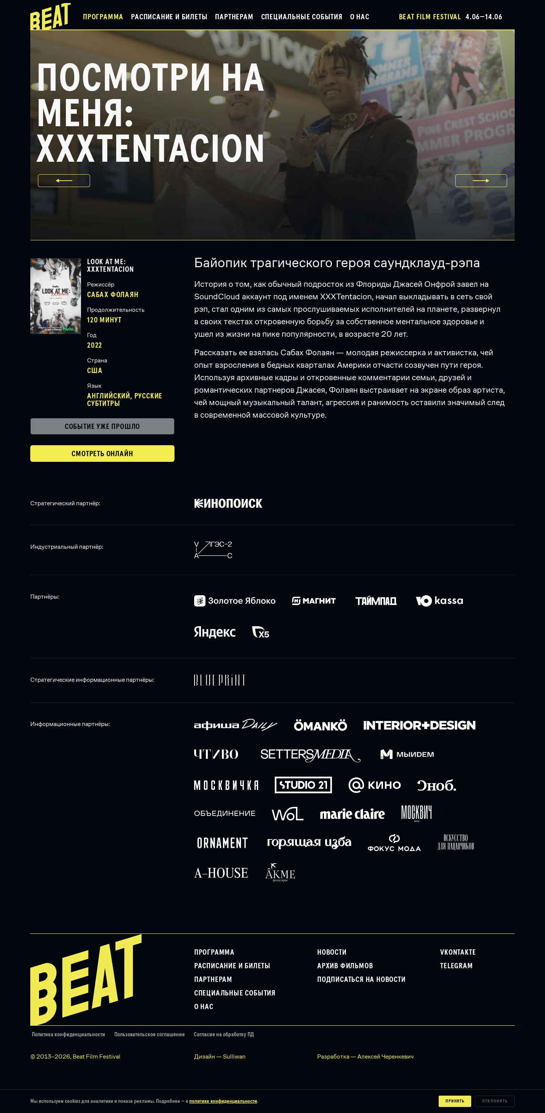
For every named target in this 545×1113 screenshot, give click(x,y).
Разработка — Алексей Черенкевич (365, 1056)
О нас (359, 17)
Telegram (456, 966)
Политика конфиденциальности (68, 1034)
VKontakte (458, 952)
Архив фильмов (345, 966)
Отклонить (495, 1101)
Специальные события (302, 17)
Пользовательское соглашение (149, 1034)
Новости (332, 952)
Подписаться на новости (361, 979)
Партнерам (234, 17)
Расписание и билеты (169, 17)
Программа (103, 17)
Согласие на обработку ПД (224, 1034)
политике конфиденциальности (223, 1101)
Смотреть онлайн (102, 454)
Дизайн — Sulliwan (220, 1056)
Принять (455, 1101)
